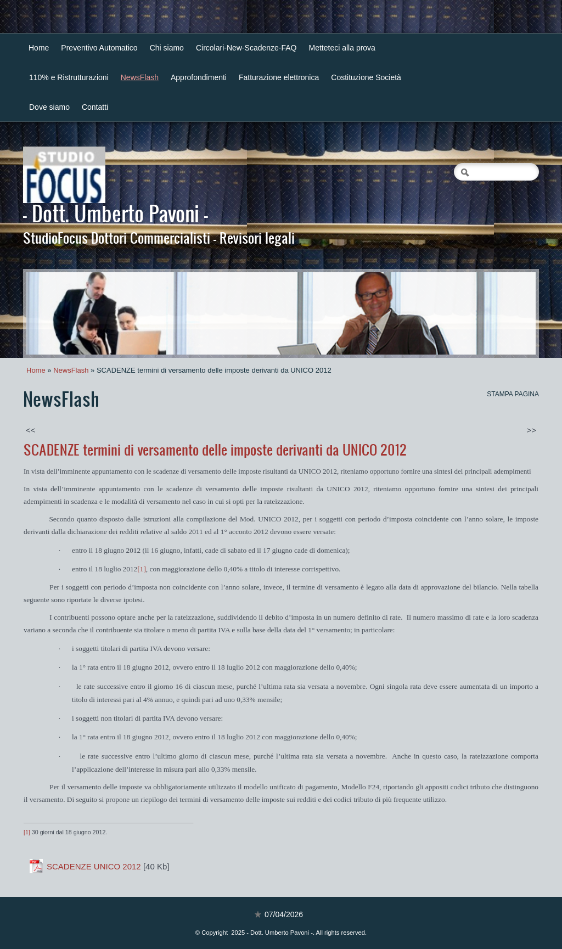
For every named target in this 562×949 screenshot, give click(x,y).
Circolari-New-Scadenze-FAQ (246, 47)
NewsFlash (140, 77)
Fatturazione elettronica (279, 77)
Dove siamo (49, 107)
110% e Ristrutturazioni (69, 77)
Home (39, 47)
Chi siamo (167, 47)
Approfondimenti (199, 77)
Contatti (95, 107)
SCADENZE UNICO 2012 (94, 866)
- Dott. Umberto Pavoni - (115, 213)
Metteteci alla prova (342, 47)
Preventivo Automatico (99, 47)
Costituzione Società (366, 77)
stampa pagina (513, 394)
